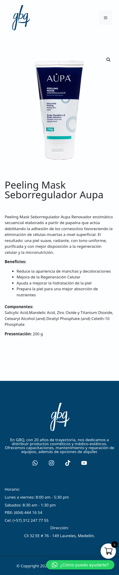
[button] (80, 564)
